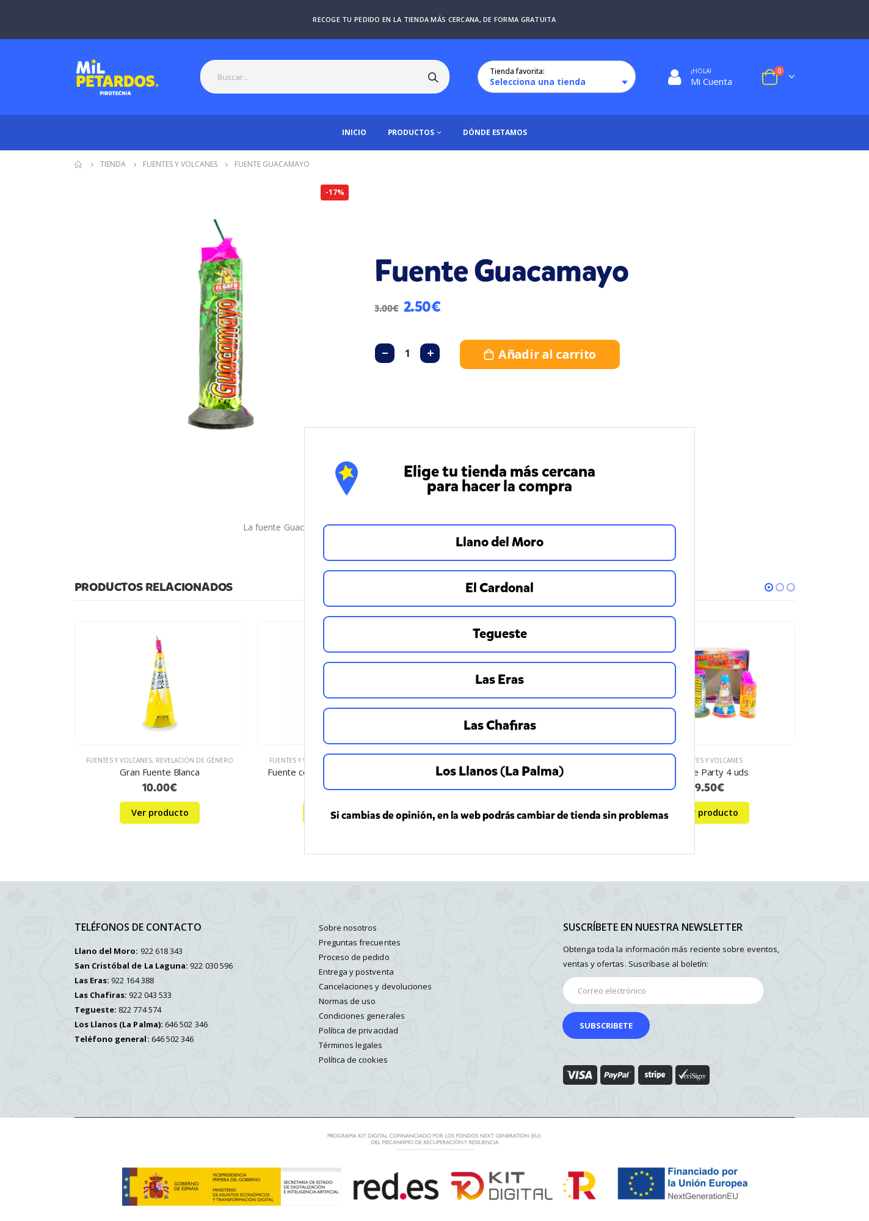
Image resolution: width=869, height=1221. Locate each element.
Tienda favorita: (517, 71)
